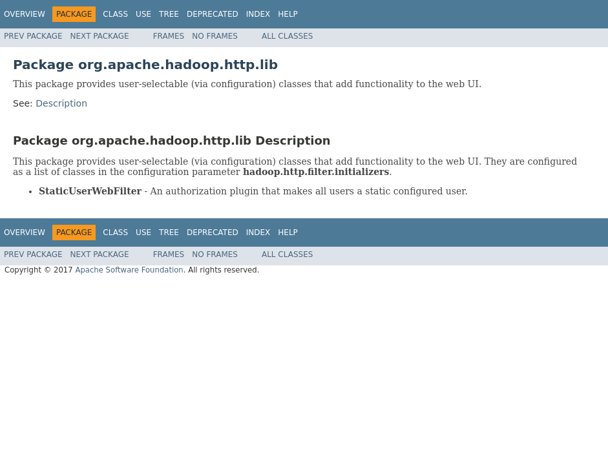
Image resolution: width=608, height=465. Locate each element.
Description (61, 103)
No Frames (215, 36)
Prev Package (33, 36)
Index (258, 14)
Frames (169, 36)
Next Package (99, 36)
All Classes (287, 36)
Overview (24, 14)
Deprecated (212, 14)
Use (143, 14)
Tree (169, 14)
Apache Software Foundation (129, 269)
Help (288, 14)
